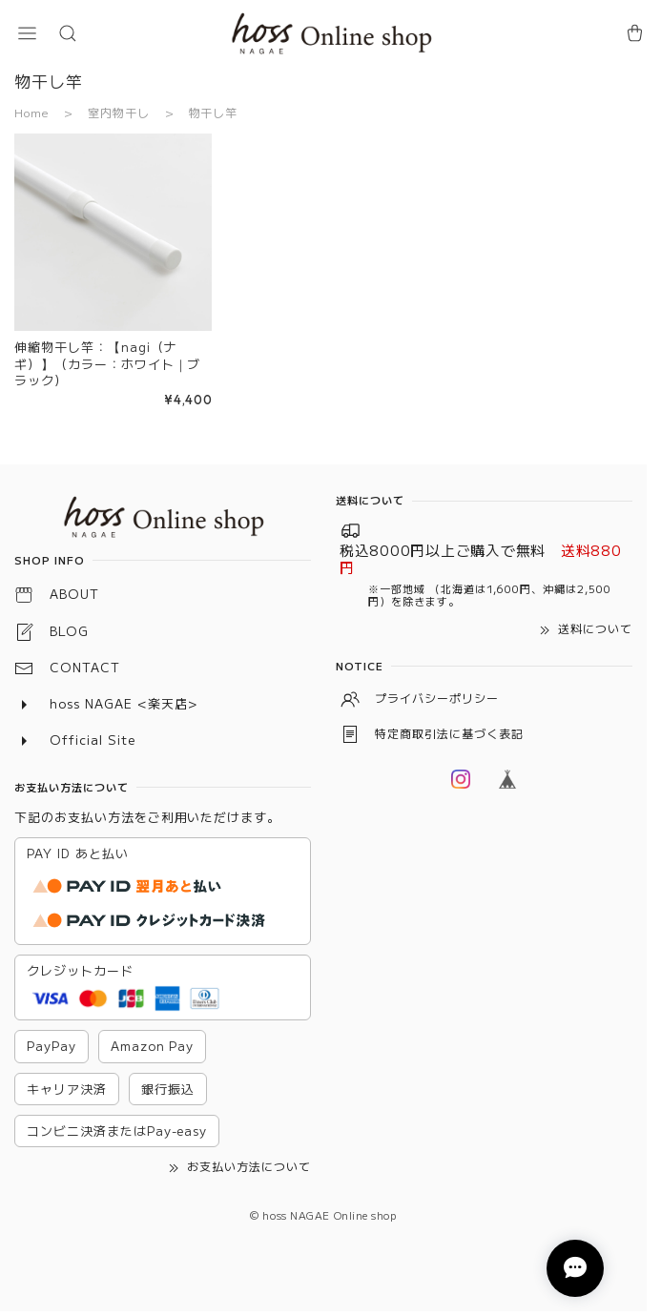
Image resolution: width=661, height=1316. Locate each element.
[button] (26, 33)
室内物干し (119, 112)
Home (31, 112)
